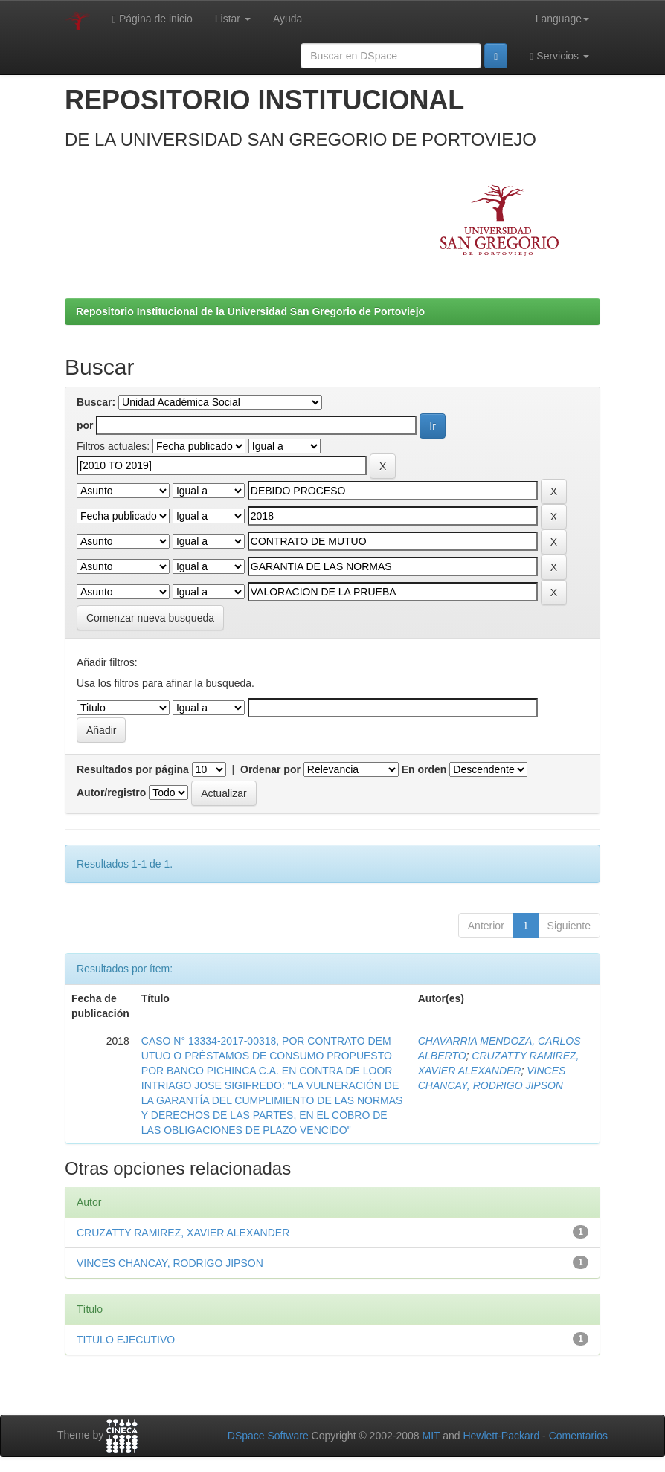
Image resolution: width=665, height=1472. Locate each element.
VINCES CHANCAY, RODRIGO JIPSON (170, 1263)
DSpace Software (268, 1436)
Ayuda (287, 19)
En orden (424, 769)
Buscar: (96, 402)
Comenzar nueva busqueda (150, 618)
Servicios (559, 56)
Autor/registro (111, 792)
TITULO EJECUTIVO (126, 1340)
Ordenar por (270, 769)
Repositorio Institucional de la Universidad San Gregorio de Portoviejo (250, 311)
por (85, 425)
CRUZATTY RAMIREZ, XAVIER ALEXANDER (183, 1233)
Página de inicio (152, 19)
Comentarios (578, 1436)
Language (562, 19)
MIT (431, 1436)
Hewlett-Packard (501, 1436)
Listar (233, 19)
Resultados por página (133, 769)
